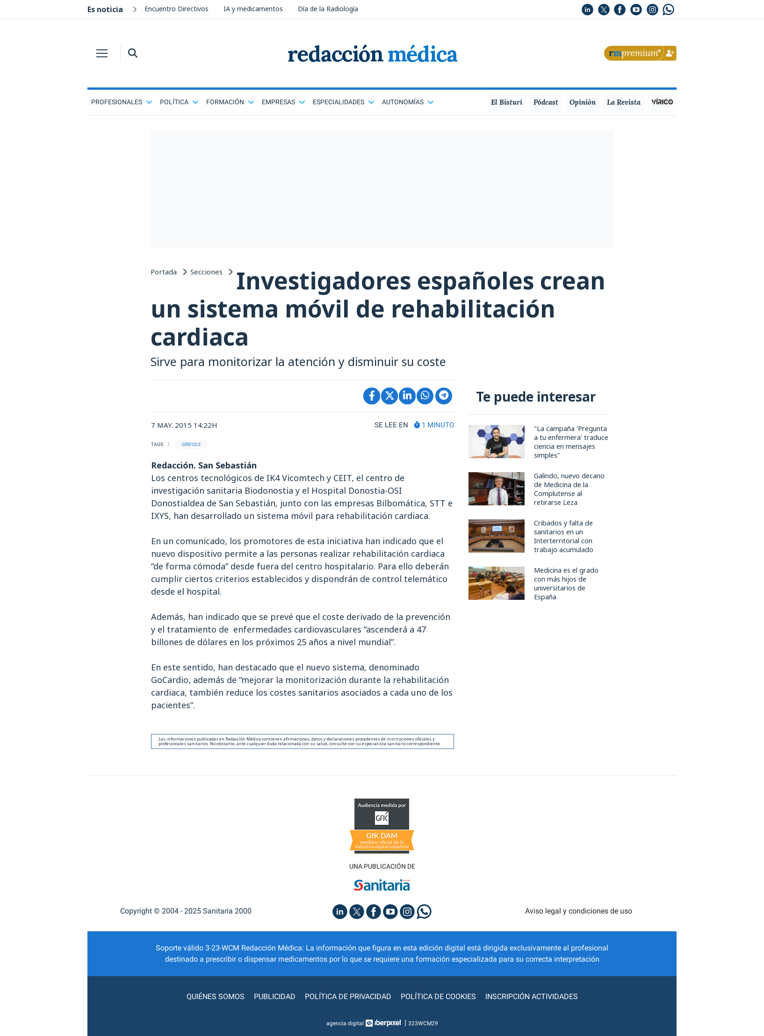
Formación (230, 102)
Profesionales (121, 102)
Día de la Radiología (328, 8)
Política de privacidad (348, 996)
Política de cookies (438, 996)
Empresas (283, 102)
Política (179, 102)
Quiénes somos (216, 996)
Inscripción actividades (531, 996)
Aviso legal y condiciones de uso (578, 910)
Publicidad (275, 996)
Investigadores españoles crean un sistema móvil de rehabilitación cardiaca (378, 309)
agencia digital (345, 1023)
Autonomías (408, 102)
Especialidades (344, 102)
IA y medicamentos (253, 8)
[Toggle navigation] (101, 53)
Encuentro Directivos (176, 8)
